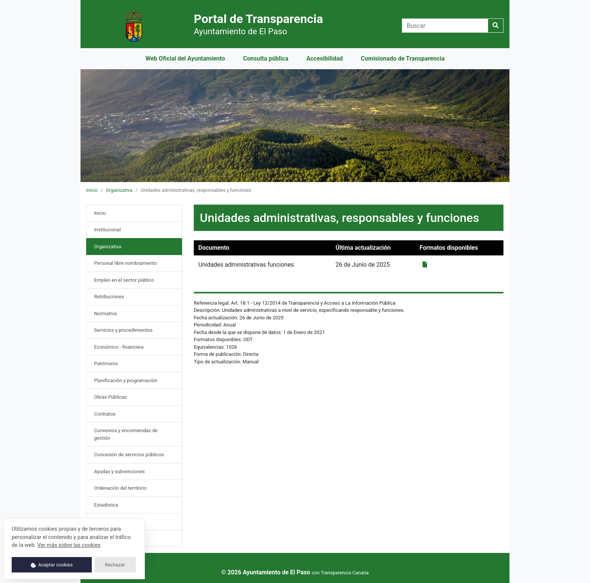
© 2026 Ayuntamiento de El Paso (265, 572)
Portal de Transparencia (258, 24)
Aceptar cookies (52, 565)
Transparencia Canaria (345, 572)
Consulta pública (265, 58)
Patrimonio (106, 363)
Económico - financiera (119, 347)
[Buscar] (445, 25)
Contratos (105, 414)
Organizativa (119, 190)
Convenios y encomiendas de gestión (126, 434)
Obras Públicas (110, 397)
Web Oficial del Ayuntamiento (185, 58)
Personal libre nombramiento (125, 263)
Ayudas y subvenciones (119, 471)
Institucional (107, 229)
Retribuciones (109, 296)
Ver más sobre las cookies (68, 545)
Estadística (106, 505)
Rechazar (115, 565)
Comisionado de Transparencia (403, 58)
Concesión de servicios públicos (129, 454)
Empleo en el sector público (124, 280)
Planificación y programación (125, 380)
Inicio (92, 190)
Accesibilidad (324, 58)
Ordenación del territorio (120, 488)
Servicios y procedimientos (123, 330)
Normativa (105, 313)
